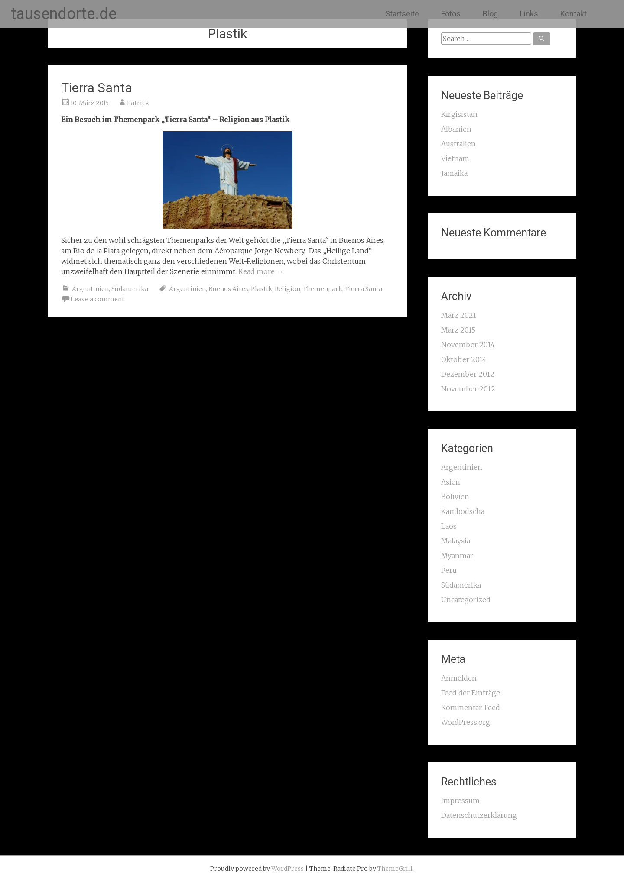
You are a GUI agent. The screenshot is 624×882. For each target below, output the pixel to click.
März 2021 (458, 315)
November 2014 (468, 344)
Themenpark (322, 289)
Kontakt (573, 13)
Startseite (402, 13)
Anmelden (459, 678)
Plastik (261, 289)
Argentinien (90, 289)
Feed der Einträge (470, 692)
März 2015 (458, 330)
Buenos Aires (228, 289)
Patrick (138, 103)
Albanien (456, 129)
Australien (458, 143)
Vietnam (455, 158)
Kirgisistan (459, 114)
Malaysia (455, 540)
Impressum (460, 800)
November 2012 (468, 388)
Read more (260, 271)
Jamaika (454, 173)
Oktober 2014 (464, 359)
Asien (450, 482)
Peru (449, 570)
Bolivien (455, 496)
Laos (449, 526)
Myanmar (457, 555)
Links (529, 13)
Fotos (451, 13)
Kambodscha (462, 511)
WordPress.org (465, 722)
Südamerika (129, 289)
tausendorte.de (64, 14)
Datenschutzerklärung (479, 815)
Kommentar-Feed (470, 707)
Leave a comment (97, 299)
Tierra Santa (96, 87)
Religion (287, 289)
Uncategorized (466, 599)
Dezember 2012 (467, 374)
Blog (490, 13)
